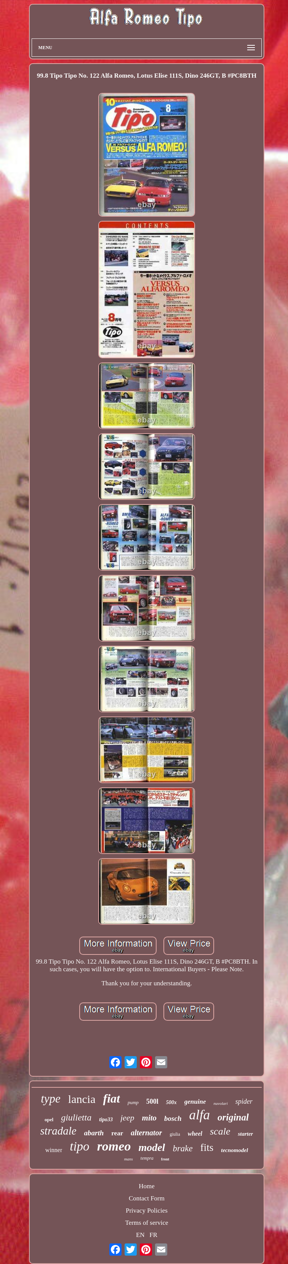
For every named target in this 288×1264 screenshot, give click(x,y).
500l (152, 1101)
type (51, 1098)
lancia (82, 1099)
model (151, 1147)
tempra (147, 1158)
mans (128, 1159)
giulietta (76, 1117)
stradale (58, 1131)
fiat (111, 1098)
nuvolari (221, 1103)
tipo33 (106, 1119)
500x (171, 1102)
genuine (195, 1101)
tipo (79, 1146)
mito (149, 1117)
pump (133, 1102)
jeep (127, 1117)
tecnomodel (234, 1150)
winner (53, 1150)
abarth (94, 1133)
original (233, 1117)
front (165, 1159)
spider (244, 1101)
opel (49, 1119)
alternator (146, 1132)
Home (147, 1186)
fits (207, 1147)
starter (245, 1134)
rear (117, 1133)
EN (140, 1234)
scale (220, 1131)
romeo (114, 1146)
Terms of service (146, 1222)
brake (182, 1148)
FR (153, 1234)
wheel (195, 1133)
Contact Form (147, 1198)
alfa (199, 1115)
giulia (175, 1134)
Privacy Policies (147, 1210)
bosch (172, 1118)
